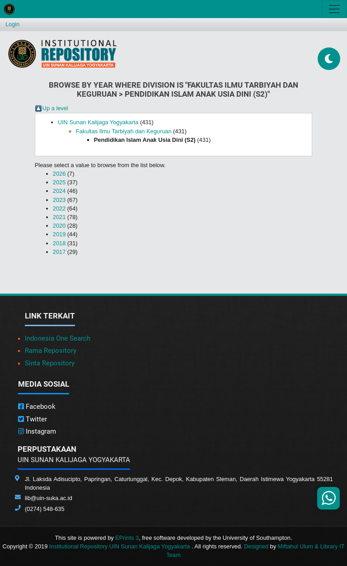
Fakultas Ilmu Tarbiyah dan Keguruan (124, 131)
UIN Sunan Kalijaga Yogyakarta (98, 122)
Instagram (37, 431)
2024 (59, 190)
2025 (59, 182)
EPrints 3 (127, 537)
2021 (59, 217)
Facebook (37, 406)
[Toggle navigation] (334, 9)
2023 (59, 199)
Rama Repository (50, 350)
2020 (59, 225)
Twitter (32, 419)
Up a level (55, 108)
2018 (59, 243)
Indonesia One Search (57, 338)
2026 (59, 173)
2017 (59, 251)
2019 (59, 234)
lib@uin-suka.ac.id (48, 498)
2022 (59, 208)
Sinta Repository (50, 363)
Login (12, 24)
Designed (256, 546)
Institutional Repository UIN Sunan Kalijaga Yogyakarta (120, 546)
